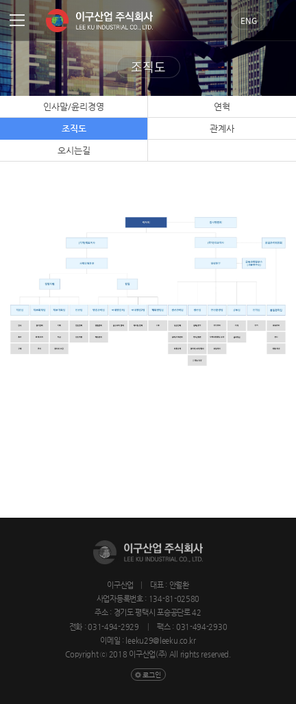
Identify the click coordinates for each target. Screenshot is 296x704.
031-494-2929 (114, 627)
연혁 (222, 106)
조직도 (74, 128)
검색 (280, 20)
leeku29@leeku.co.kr (160, 640)
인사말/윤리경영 (73, 106)
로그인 (152, 675)
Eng (249, 20)
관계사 (222, 128)
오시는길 (74, 150)
